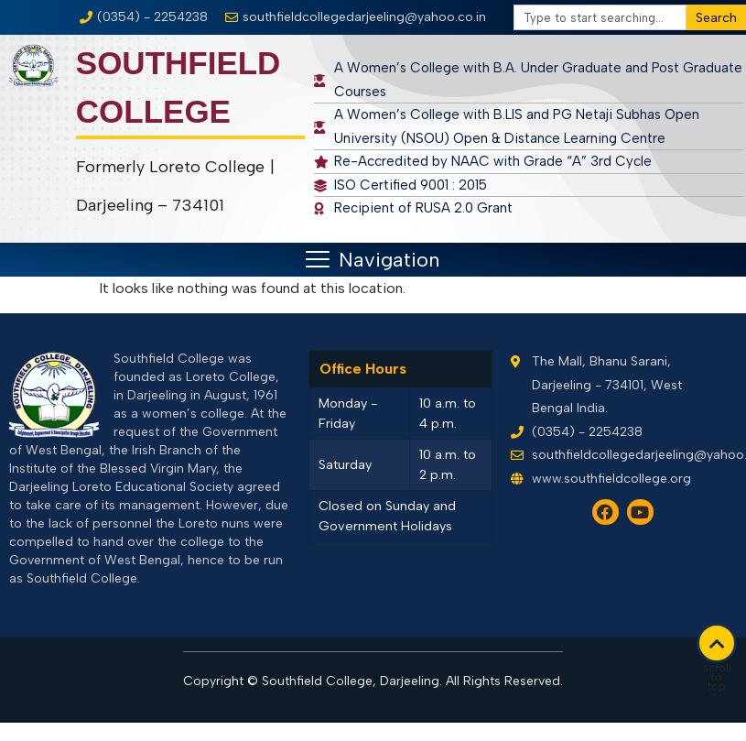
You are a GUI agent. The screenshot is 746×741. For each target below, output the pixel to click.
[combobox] (600, 17)
